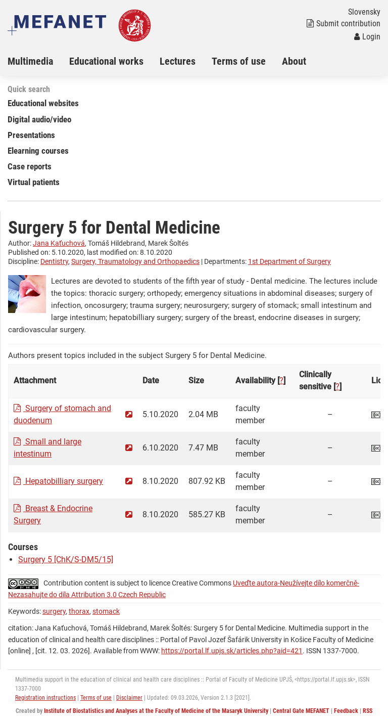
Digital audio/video (39, 119)
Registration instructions (45, 697)
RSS (367, 710)
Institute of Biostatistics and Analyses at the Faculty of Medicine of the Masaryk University (156, 710)
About (294, 61)
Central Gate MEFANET (301, 710)
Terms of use (239, 61)
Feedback (346, 710)
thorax (79, 611)
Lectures (178, 61)
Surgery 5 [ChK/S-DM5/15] (65, 559)
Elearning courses (38, 151)
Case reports (30, 166)
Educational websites (43, 103)
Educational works (106, 61)
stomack (106, 611)
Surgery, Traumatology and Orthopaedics (135, 261)
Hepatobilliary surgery (58, 481)
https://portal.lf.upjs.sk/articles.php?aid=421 (232, 651)
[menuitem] (38, 61)
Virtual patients (34, 182)
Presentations (31, 135)
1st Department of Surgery (289, 261)
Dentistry (54, 261)
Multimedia (30, 61)
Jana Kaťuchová (59, 243)
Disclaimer (129, 697)
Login (367, 36)
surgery (54, 611)
